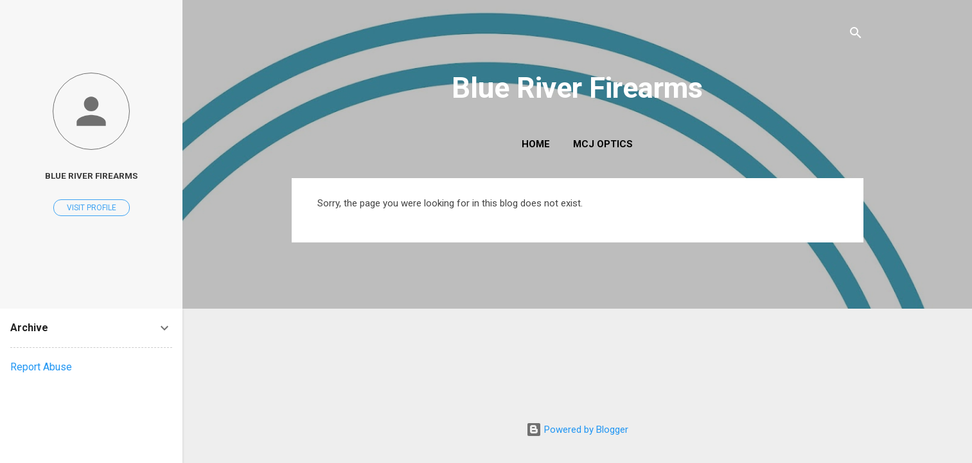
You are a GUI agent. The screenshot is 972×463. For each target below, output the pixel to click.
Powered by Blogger (577, 429)
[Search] (855, 35)
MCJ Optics (603, 144)
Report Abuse (41, 367)
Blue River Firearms (577, 88)
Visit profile (91, 207)
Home (536, 144)
